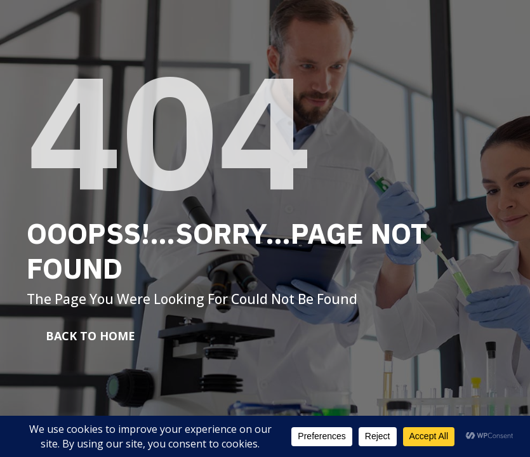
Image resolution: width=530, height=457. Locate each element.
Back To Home (90, 335)
